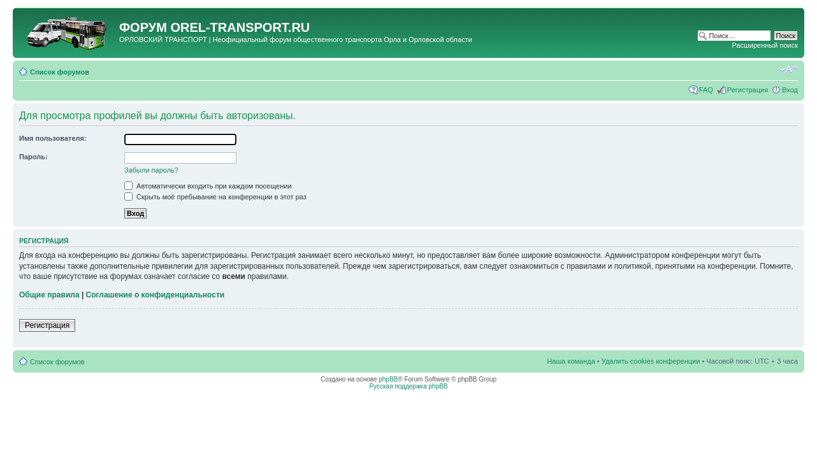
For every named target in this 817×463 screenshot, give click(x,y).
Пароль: (33, 156)
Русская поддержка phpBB (408, 386)
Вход (790, 90)
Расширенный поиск (765, 45)
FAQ (706, 90)
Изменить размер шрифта (788, 69)
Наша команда (571, 361)
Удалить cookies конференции (651, 361)
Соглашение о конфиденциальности (155, 294)
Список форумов (59, 72)
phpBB (388, 379)
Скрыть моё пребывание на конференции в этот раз (215, 197)
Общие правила (49, 294)
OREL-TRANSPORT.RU (240, 27)
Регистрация (747, 90)
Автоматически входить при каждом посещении (208, 186)
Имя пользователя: (53, 138)
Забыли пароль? (151, 170)
